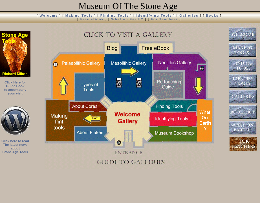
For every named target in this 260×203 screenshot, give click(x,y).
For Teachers (164, 19)
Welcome (48, 15)
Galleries (188, 15)
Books (212, 15)
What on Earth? (127, 19)
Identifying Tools (154, 15)
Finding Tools (114, 15)
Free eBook (92, 19)
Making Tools (79, 15)
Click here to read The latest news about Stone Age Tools (15, 146)
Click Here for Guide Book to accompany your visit (15, 87)
